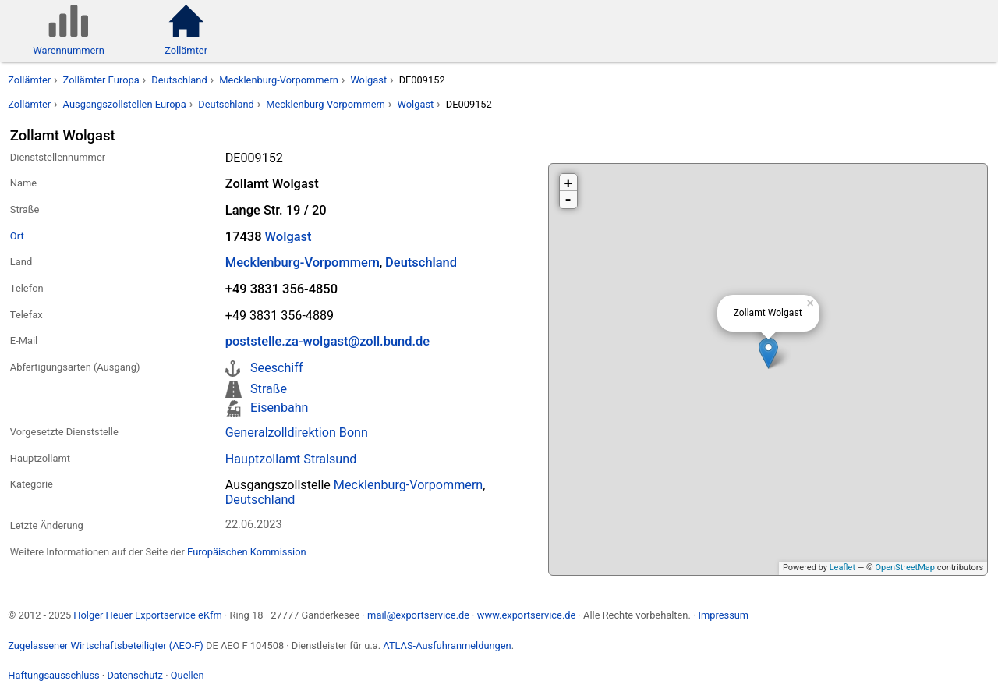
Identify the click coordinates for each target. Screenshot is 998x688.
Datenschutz (135, 675)
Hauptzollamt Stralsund (291, 459)
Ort (17, 236)
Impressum (723, 615)
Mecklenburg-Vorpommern (278, 80)
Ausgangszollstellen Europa (124, 104)
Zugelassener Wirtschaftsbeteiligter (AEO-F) (105, 645)
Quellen (187, 675)
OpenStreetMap (904, 567)
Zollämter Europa (101, 80)
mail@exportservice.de (418, 615)
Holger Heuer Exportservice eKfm (147, 615)
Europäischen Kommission (246, 552)
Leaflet (842, 567)
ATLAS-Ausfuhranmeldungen (447, 645)
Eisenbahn (279, 407)
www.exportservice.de (526, 615)
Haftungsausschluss (53, 675)
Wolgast (368, 80)
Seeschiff (276, 367)
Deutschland (179, 80)
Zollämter (29, 80)
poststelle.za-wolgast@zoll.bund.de (327, 341)
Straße (268, 388)
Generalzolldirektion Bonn (296, 432)
